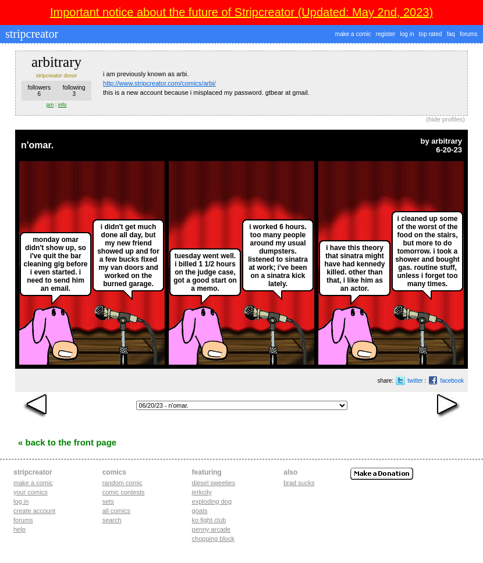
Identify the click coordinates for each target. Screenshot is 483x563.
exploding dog (212, 501)
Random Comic (122, 482)
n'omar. (37, 145)
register (385, 34)
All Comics (116, 510)
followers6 (38, 90)
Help (19, 529)
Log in (21, 501)
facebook (452, 380)
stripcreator (30, 33)
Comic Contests (123, 492)
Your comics (30, 492)
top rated (430, 34)
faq (451, 34)
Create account (34, 510)
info (62, 105)
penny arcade (211, 529)
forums (469, 34)
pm (50, 105)
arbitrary (446, 141)
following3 (74, 90)
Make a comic (33, 482)
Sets (108, 501)
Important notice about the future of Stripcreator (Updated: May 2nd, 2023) (241, 12)
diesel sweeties (214, 482)
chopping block (213, 538)
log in (407, 34)
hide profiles (445, 119)
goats (200, 510)
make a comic (353, 34)
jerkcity (202, 492)
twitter (415, 380)
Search (112, 519)
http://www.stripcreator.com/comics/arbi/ (159, 83)
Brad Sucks (298, 482)
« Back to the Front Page (67, 442)
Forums (23, 519)
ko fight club (209, 519)
